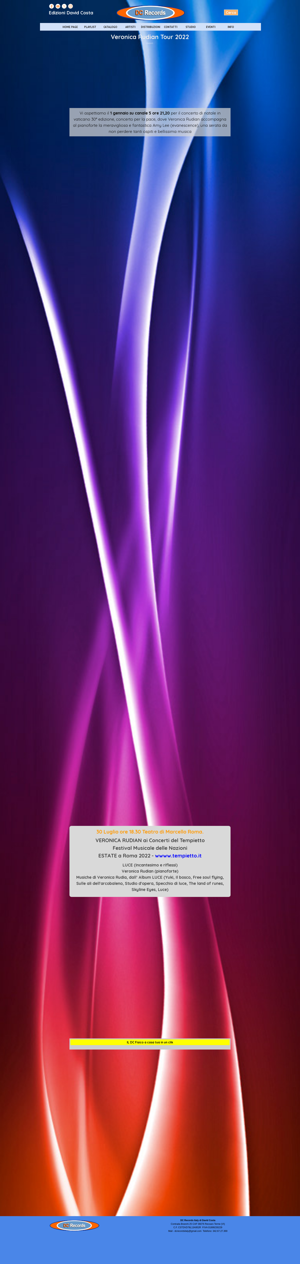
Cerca (231, 12)
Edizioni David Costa (71, 13)
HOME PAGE (70, 27)
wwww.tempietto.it (178, 855)
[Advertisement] (150, 75)
